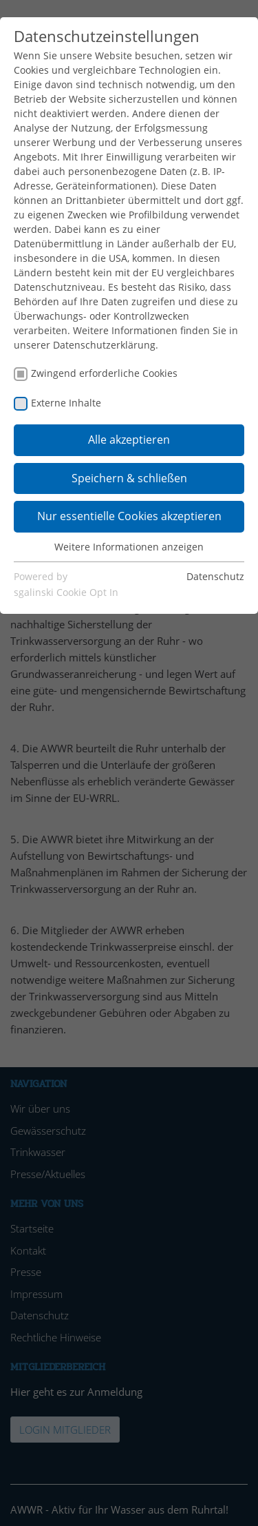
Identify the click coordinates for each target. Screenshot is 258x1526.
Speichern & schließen (129, 478)
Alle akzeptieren (129, 439)
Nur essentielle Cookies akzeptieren (129, 516)
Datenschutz (215, 576)
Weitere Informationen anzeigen (129, 546)
